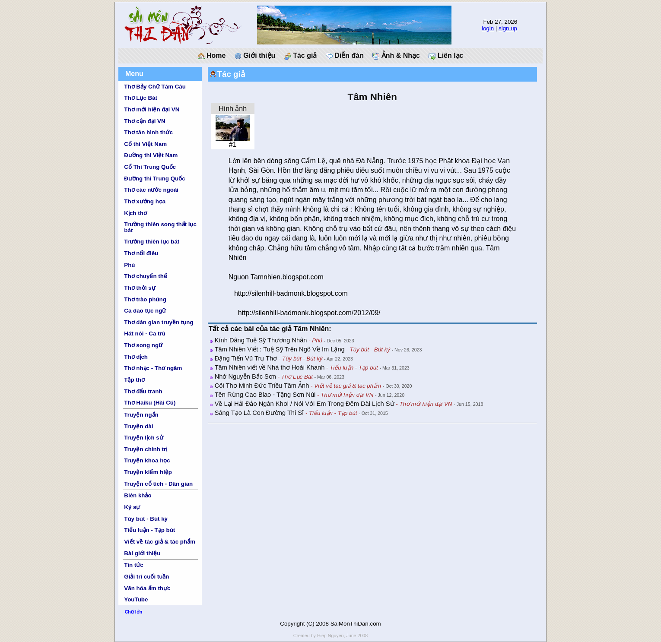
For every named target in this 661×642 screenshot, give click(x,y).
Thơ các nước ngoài (151, 190)
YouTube (136, 599)
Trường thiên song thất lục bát (160, 227)
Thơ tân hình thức (148, 132)
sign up (508, 28)
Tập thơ (134, 379)
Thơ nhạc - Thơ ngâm (153, 368)
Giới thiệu (255, 56)
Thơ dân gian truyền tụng (158, 322)
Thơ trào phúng (145, 299)
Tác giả (300, 56)
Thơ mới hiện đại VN (151, 109)
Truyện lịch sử (143, 437)
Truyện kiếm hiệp (148, 472)
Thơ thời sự (139, 288)
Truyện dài (138, 426)
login (488, 28)
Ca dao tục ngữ (145, 310)
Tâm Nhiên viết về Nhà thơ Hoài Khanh (270, 367)
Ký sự (132, 507)
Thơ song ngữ (143, 345)
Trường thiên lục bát (151, 241)
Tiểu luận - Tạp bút (149, 530)
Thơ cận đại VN (144, 121)
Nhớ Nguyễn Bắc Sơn (245, 376)
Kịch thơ (135, 213)
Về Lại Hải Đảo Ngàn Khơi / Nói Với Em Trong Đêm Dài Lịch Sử (304, 403)
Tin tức (133, 565)
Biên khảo (137, 495)
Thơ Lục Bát (140, 98)
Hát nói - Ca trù (144, 333)
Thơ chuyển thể (145, 276)
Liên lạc (446, 56)
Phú (129, 265)
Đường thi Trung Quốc (154, 178)
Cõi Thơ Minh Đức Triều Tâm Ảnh (262, 385)
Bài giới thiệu (142, 553)
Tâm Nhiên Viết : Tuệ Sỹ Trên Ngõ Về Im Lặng (280, 349)
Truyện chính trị (145, 449)
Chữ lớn (134, 611)
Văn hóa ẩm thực (147, 588)
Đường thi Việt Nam (151, 155)
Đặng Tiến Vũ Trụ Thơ (246, 358)
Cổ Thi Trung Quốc (150, 167)
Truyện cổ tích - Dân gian (158, 484)
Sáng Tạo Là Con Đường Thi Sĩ (259, 412)
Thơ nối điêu (141, 253)
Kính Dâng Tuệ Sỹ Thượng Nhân (261, 340)
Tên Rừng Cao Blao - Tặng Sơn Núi (265, 394)
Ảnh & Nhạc (396, 56)
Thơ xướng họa (144, 201)
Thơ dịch (136, 357)
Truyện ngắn (141, 414)
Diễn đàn (345, 56)
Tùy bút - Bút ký (146, 518)
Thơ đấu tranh (143, 391)
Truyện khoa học (147, 460)
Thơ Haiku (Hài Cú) (149, 402)
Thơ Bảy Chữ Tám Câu (154, 86)
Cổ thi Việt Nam (145, 144)
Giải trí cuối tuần (146, 576)
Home (212, 56)
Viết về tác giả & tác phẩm (159, 541)
